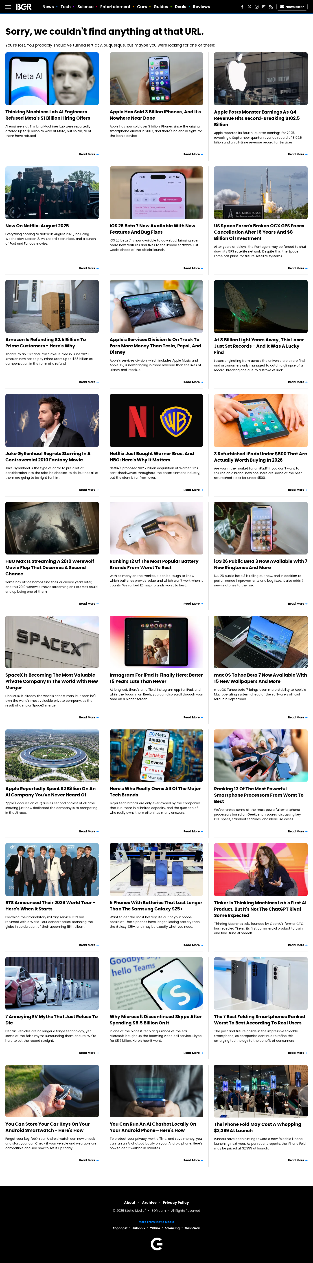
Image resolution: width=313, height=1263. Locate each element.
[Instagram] (256, 7)
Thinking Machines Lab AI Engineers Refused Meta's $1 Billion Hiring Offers (47, 115)
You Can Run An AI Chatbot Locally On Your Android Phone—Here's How (153, 1127)
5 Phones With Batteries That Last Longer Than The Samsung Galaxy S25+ (156, 906)
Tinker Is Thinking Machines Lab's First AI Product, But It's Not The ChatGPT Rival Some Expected (260, 909)
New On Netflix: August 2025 (37, 226)
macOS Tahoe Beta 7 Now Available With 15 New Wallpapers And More (260, 678)
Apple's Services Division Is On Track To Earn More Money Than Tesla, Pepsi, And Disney (155, 346)
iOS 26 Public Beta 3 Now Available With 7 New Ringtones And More (260, 564)
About (130, 1202)
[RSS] (271, 7)
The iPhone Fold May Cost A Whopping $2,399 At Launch (257, 1127)
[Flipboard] (264, 7)
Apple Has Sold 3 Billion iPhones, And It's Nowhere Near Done (155, 115)
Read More (87, 154)
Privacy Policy (176, 1202)
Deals (180, 6)
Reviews (201, 6)
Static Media (134, 1211)
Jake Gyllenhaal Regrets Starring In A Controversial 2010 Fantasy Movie (48, 457)
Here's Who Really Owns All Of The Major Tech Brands (155, 792)
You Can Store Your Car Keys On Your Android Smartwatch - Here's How (47, 1127)
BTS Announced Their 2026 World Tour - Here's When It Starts (50, 906)
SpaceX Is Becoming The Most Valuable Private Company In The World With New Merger (51, 681)
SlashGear (192, 1228)
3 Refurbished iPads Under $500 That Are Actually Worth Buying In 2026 (260, 457)
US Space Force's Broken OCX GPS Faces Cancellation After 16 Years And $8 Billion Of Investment (259, 232)
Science (85, 6)
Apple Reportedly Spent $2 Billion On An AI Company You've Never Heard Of (50, 792)
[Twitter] (249, 7)
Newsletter (292, 7)
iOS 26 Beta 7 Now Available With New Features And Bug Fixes (152, 229)
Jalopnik (138, 1228)
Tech (66, 6)
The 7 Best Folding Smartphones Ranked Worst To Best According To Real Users (259, 1020)
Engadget (120, 1228)
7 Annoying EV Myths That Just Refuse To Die (51, 1020)
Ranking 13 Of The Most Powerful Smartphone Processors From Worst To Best (259, 795)
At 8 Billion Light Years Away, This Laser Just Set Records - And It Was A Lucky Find (259, 346)
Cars (142, 6)
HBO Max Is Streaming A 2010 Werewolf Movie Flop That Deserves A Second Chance (49, 567)
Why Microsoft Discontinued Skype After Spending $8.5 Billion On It (156, 1020)
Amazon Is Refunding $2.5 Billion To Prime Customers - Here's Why (45, 343)
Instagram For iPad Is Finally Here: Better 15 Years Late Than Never (156, 678)
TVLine (155, 1228)
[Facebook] (242, 7)
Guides (161, 6)
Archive (149, 1202)
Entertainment (115, 6)
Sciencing (172, 1228)
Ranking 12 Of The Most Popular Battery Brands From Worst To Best (154, 564)
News (48, 6)
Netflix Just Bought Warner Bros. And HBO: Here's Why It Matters (152, 457)
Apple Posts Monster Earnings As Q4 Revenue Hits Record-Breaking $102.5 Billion (257, 118)
